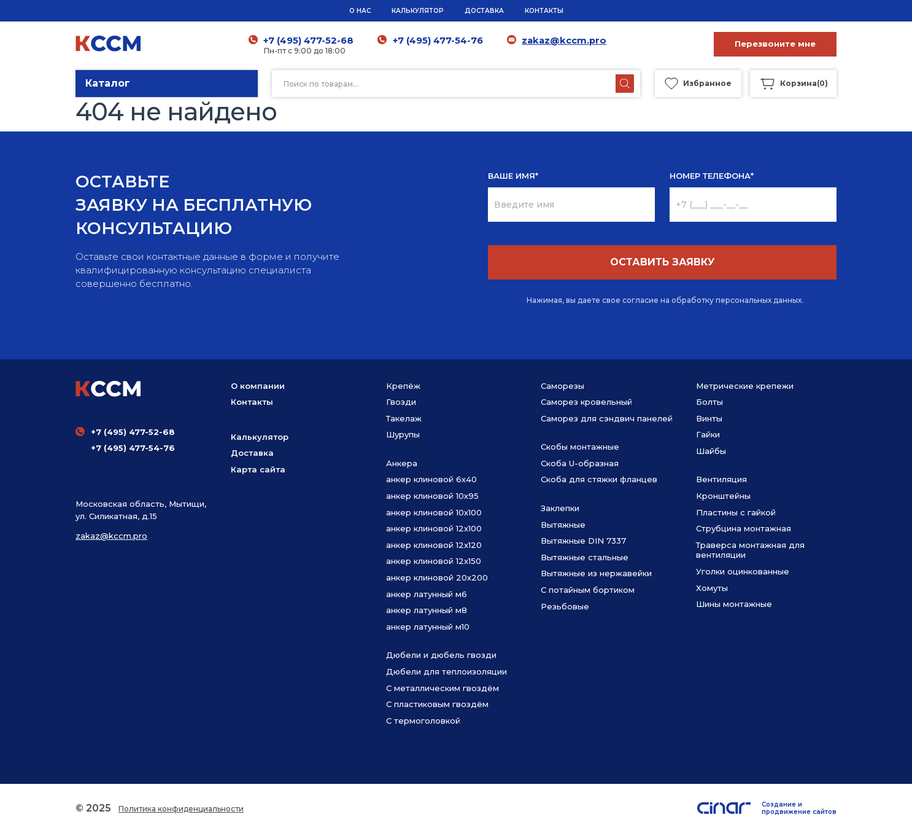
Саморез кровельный (586, 402)
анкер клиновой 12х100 (434, 528)
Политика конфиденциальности (181, 808)
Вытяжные (563, 525)
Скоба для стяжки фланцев (599, 479)
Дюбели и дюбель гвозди (441, 655)
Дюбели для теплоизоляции (446, 671)
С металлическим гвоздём (442, 688)
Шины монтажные (734, 604)
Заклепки (560, 508)
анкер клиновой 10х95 (432, 496)
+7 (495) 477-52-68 (309, 40)
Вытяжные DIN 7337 (583, 541)
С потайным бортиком (588, 590)
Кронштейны (723, 496)
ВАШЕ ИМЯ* (513, 176)
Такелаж (404, 418)
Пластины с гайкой (736, 512)
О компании (258, 386)
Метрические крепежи (745, 386)
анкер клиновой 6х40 (431, 479)
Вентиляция (721, 479)
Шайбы (711, 451)
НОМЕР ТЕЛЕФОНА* (712, 176)
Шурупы (403, 434)
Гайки (708, 434)
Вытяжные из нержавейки (596, 573)
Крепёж (403, 386)
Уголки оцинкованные (742, 571)
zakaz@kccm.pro (563, 40)
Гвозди (401, 402)
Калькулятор (259, 437)
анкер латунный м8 (426, 610)
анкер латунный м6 (426, 594)
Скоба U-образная (580, 463)
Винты (709, 418)
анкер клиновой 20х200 (437, 577)
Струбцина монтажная (743, 528)
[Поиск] (625, 83)
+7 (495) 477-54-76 (437, 40)
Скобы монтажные (580, 447)
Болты (709, 402)
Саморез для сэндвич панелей (607, 418)
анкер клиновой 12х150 (433, 561)
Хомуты (712, 588)
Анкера (401, 463)
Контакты (252, 402)
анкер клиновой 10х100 (434, 512)
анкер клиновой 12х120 (434, 545)
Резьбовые (565, 606)
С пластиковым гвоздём (437, 704)
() (793, 83)
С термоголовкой (423, 720)
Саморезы (562, 386)
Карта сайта (258, 469)
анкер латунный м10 (428, 627)
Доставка (252, 453)
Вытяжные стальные (584, 557)
